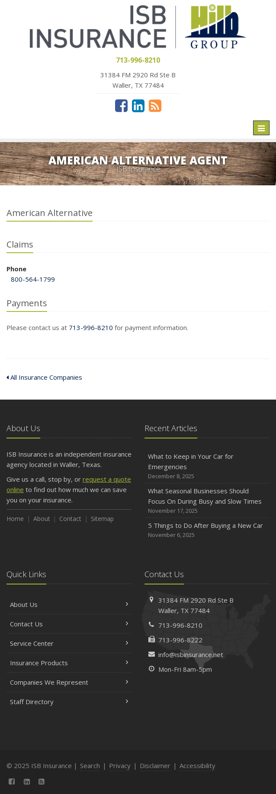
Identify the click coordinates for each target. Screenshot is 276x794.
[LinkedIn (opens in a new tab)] (138, 105)
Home (15, 519)
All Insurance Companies (44, 377)
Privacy (120, 765)
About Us (69, 604)
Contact (70, 519)
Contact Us (69, 623)
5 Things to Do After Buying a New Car (207, 530)
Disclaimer (155, 765)
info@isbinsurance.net (190, 654)
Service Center (69, 643)
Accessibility (197, 765)
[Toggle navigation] (261, 128)
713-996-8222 (180, 639)
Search (90, 765)
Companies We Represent (69, 682)
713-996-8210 (91, 327)
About (41, 519)
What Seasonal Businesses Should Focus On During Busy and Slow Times (207, 500)
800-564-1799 (33, 279)
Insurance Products (69, 662)
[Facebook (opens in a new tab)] (121, 105)
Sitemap (102, 519)
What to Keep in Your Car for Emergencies (207, 466)
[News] (155, 105)
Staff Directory (69, 701)
